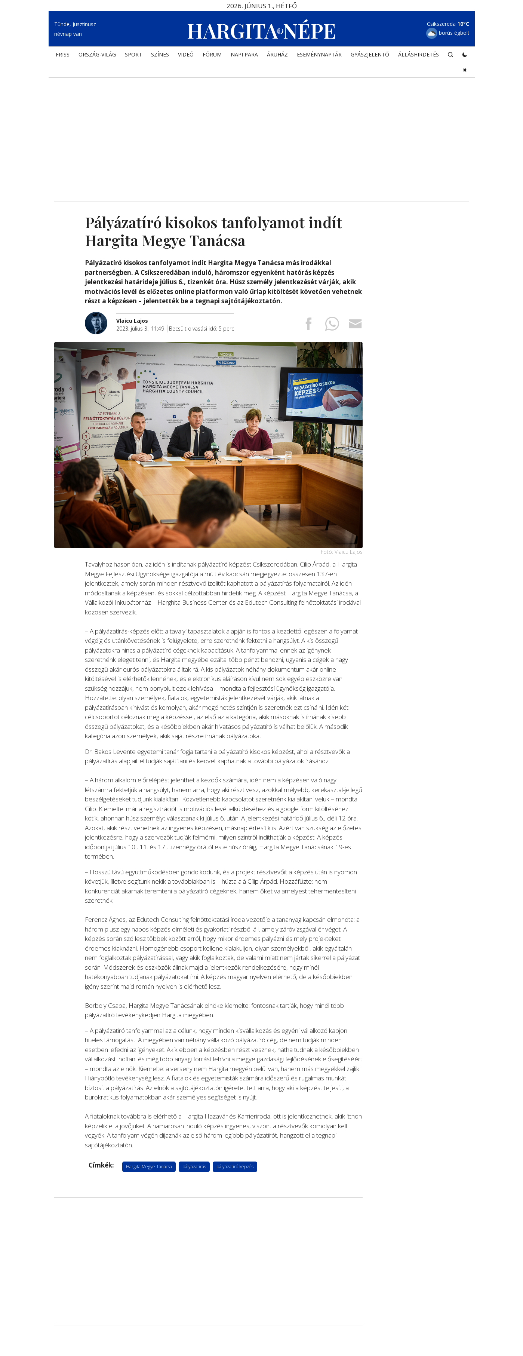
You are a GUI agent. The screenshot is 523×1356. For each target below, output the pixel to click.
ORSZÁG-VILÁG (97, 58)
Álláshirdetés (418, 58)
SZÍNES (160, 58)
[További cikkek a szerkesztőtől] (100, 315)
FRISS (63, 58)
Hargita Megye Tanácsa (149, 1166)
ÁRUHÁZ (277, 58)
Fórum (212, 58)
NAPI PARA (244, 58)
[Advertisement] (261, 138)
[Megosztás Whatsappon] (332, 326)
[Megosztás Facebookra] (308, 326)
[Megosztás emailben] (355, 326)
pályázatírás (194, 1166)
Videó (186, 58)
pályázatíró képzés (234, 1166)
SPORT (133, 58)
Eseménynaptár (319, 58)
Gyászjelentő (370, 58)
